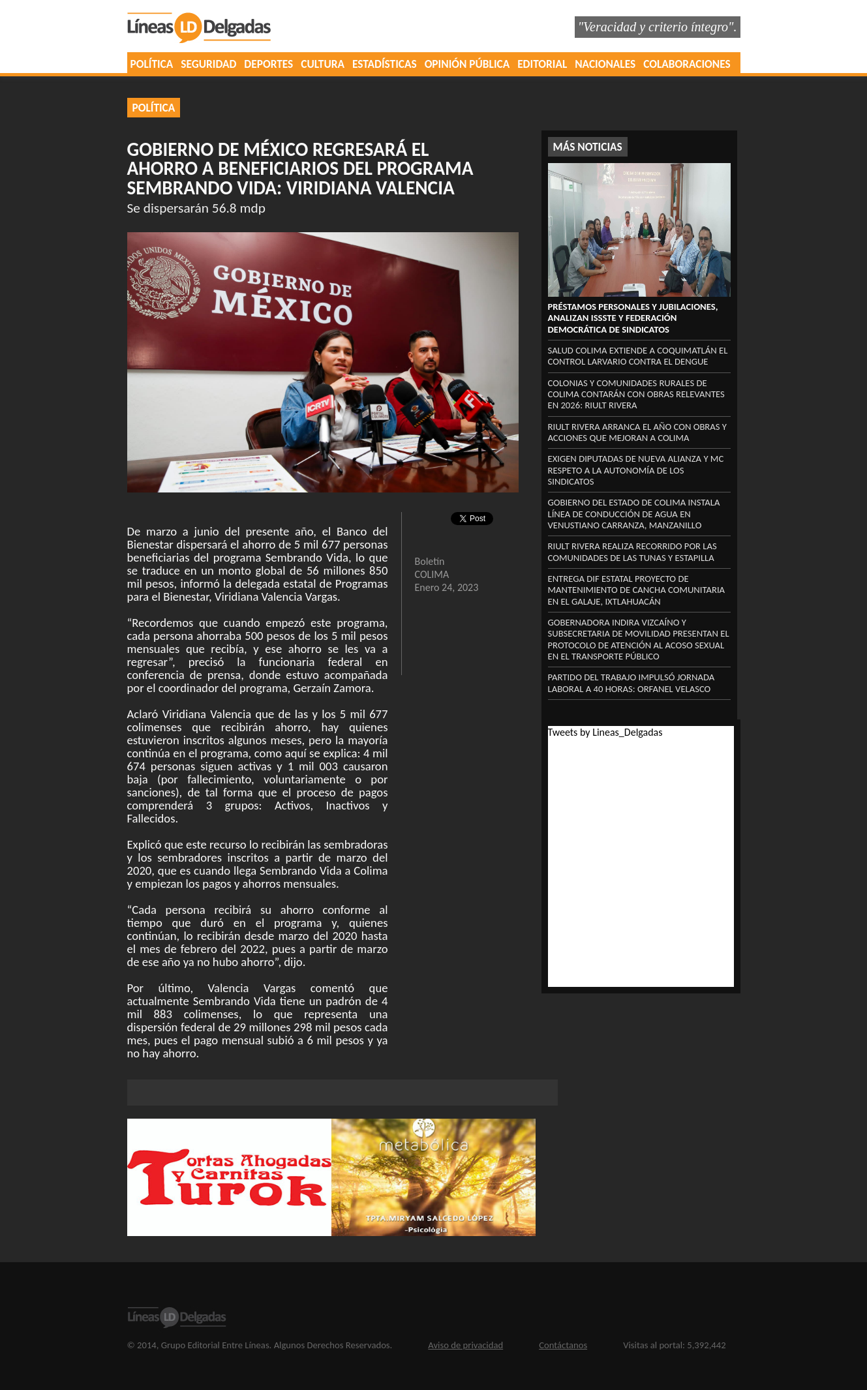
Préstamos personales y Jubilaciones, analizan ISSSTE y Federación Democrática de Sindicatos (633, 318)
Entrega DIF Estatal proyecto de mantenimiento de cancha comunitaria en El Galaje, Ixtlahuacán (636, 590)
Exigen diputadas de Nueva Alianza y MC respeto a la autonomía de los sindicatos (636, 470)
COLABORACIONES (686, 64)
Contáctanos (563, 1345)
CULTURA (322, 64)
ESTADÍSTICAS (384, 64)
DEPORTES (268, 64)
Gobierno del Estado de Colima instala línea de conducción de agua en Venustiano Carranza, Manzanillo (634, 513)
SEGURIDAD (208, 64)
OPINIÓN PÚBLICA (467, 64)
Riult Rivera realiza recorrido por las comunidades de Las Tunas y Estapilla (632, 551)
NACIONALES (605, 64)
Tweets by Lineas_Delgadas (605, 732)
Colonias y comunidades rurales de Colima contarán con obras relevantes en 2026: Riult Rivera (636, 394)
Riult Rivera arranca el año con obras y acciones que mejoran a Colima (637, 432)
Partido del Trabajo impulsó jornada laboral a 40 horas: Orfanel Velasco (631, 682)
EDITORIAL (542, 64)
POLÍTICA (152, 64)
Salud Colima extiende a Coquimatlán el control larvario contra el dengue (638, 355)
